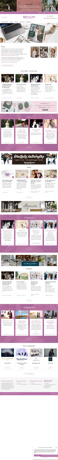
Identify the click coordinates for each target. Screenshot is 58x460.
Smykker (7, 230)
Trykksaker (35, 282)
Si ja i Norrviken (21, 320)
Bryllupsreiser (6, 372)
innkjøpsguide (5, 95)
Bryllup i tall (48, 123)
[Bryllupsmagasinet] (29, 17)
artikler (7, 91)
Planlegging (37, 136)
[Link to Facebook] (2, 17)
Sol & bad (22, 372)
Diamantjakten (4, 98)
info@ (33, 422)
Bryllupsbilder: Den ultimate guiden (36, 123)
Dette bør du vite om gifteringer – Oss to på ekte (36, 220)
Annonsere (45, 12)
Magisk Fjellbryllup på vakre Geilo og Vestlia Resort (7, 124)
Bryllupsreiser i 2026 (7, 359)
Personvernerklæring (45, 457)
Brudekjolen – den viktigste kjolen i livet (50, 169)
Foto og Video (33, 136)
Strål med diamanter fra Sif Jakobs (50, 219)
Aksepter (37, 455)
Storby (26, 372)
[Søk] (52, 22)
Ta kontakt (55, 12)
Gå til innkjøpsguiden (29, 412)
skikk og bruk (13, 92)
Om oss (49, 12)
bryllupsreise (16, 93)
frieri (5, 93)
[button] (56, 447)
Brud (17, 136)
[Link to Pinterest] (6, 17)
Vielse (53, 136)
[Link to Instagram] (4, 17)
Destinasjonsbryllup (34, 372)
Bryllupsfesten (4, 136)
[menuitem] (40, 13)
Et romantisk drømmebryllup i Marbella (50, 361)
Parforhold (46, 136)
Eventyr (10, 372)
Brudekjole (20, 136)
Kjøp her (4, 37)
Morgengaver (33, 230)
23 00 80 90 (51, 16)
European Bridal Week (36, 168)
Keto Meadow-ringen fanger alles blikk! (7, 219)
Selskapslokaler (9, 136)
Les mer (7, 406)
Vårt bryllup (53, 372)
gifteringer (8, 92)
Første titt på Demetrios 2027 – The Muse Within (21, 169)
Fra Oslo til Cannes (21, 123)
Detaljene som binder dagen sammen (36, 270)
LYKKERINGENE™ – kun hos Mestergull (22, 219)
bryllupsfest (10, 93)
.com (40, 422)
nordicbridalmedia (37, 422)
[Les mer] (29, 186)
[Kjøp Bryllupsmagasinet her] (7, 104)
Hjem (40, 12)
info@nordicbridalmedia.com (51, 18)
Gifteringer (3, 230)
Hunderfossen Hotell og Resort (50, 269)
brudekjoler (3, 92)
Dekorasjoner (34, 281)
